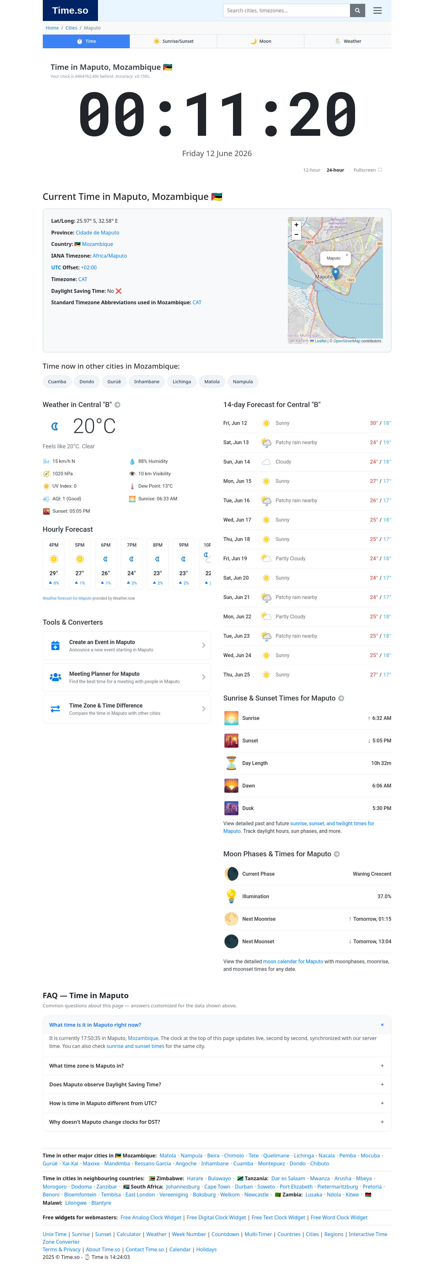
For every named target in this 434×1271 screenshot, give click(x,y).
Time (86, 41)
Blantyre (101, 1202)
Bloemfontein (80, 1194)
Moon (260, 41)
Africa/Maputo (110, 255)
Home (52, 28)
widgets (65, 1217)
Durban (244, 1186)
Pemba (348, 1155)
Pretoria (372, 1186)
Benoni (51, 1194)
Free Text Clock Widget (278, 1217)
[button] (336, 273)
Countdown (225, 1234)
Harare (195, 1178)
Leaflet (318, 341)
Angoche (186, 1163)
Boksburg (204, 1194)
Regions (333, 1234)
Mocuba (370, 1155)
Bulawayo (219, 1178)
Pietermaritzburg (337, 1186)
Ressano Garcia (153, 1163)
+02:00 (89, 267)
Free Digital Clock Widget (216, 1217)
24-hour (335, 170)
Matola (212, 382)
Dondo (87, 382)
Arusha (342, 1178)
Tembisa (111, 1194)
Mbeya (364, 1178)
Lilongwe (76, 1202)
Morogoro (55, 1186)
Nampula (243, 382)
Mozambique (97, 243)
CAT (82, 279)
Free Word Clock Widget (339, 1217)
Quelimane (276, 1155)
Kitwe (352, 1194)
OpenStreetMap (347, 341)
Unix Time (55, 1234)
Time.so (70, 10)
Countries (289, 1234)
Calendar (180, 1249)
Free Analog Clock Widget (150, 1217)
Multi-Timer (258, 1234)
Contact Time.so (145, 1249)
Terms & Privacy (62, 1249)
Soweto (266, 1186)
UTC (56, 267)
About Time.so (103, 1249)
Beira (213, 1155)
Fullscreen (368, 170)
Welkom (230, 1194)
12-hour (311, 170)
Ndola (334, 1194)
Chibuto (319, 1163)
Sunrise (81, 1234)
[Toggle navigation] (377, 10)
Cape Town (217, 1186)
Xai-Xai (70, 1163)
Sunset (103, 1234)
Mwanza (320, 1178)
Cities (71, 28)
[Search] (286, 10)
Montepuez (271, 1163)
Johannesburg (182, 1186)
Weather (347, 41)
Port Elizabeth (296, 1186)
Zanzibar (106, 1186)
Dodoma (81, 1186)
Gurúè (114, 382)
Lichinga (182, 382)
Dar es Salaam (288, 1178)
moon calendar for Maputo (293, 961)
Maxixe (91, 1163)
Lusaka (314, 1194)
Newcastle (256, 1194)
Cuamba (57, 382)
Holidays (206, 1249)
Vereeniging (173, 1194)
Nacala (327, 1155)
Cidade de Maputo (98, 232)
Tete (254, 1155)
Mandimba (117, 1163)
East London (140, 1194)
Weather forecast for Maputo (67, 598)
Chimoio (234, 1155)
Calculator (129, 1234)
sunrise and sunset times (135, 1046)
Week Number (189, 1234)
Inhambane (146, 382)
